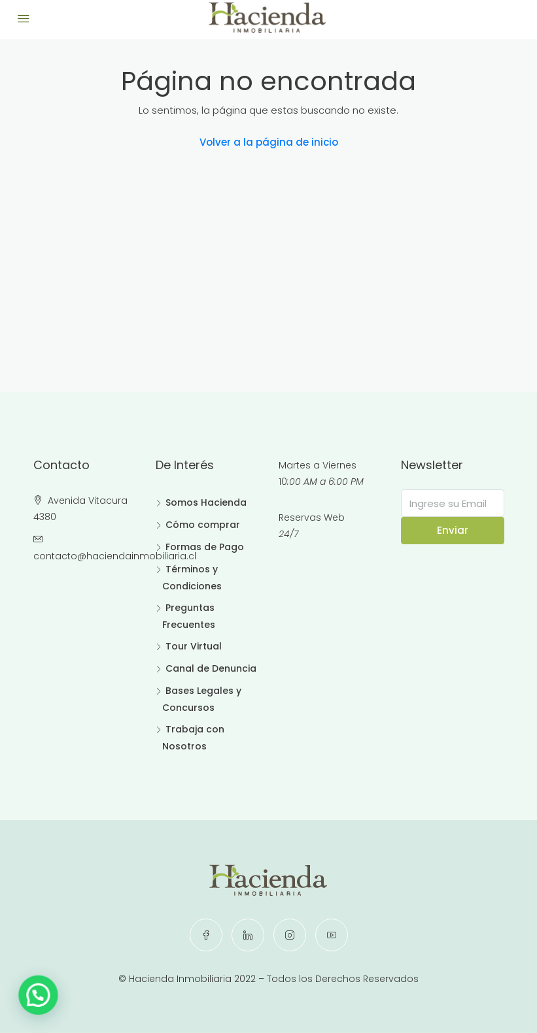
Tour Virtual (193, 646)
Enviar (452, 530)
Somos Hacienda (206, 502)
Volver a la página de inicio (268, 142)
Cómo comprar (202, 524)
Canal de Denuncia (210, 668)
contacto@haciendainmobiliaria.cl (114, 556)
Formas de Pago (204, 546)
